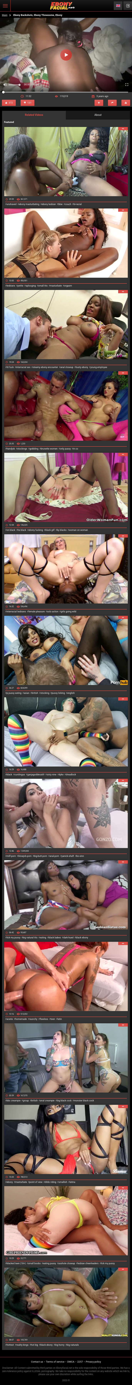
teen (53, 1019)
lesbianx (11, 285)
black (9, 774)
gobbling (34, 448)
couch (68, 204)
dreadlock (71, 774)
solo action (52, 611)
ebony (10, 1182)
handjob (11, 448)
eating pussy (49, 1263)
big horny (59, 1345)
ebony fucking (36, 530)
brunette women (49, 448)
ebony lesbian (49, 204)
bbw (60, 204)
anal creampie (47, 1100)
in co (75, 448)
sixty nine (51, 774)
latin (59, 1019)
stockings (22, 448)
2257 (80, 1361)
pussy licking (58, 693)
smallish (63, 1182)
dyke (61, 774)
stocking (45, 693)
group (26, 1100)
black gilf (50, 530)
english (71, 693)
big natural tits (30, 937)
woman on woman (78, 530)
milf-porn (11, 856)
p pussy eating (14, 693)
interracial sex (23, 367)
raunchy (33, 1019)
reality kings (22, 1345)
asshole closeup (66, 1263)
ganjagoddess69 (35, 774)
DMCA (70, 1361)
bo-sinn (80, 856)
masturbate (56, 285)
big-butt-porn (40, 856)
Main (4, 15)
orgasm (68, 285)
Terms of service (55, 1361)
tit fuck (10, 367)
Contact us (37, 1361)
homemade (21, 1019)
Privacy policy (93, 1361)
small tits (43, 285)
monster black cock (84, 1100)
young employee (98, 367)
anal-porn (54, 856)
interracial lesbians (16, 611)
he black (22, 530)
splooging (31, 285)
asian (26, 693)
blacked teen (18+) (16, 1263)
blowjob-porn (25, 856)
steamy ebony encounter (45, 367)
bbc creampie (13, 1100)
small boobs (34, 1263)
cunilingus (19, 774)
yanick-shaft (67, 856)
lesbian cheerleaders (88, 1263)
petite (20, 285)
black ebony (82, 937)
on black (11, 530)
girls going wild (68, 611)
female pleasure (36, 611)
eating (43, 937)
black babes (55, 937)
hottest (10, 1345)
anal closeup (66, 367)
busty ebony (82, 367)
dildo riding (50, 1182)
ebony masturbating (29, 204)
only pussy (65, 448)
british (35, 693)
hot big (34, 1345)
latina (72, 1182)
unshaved (11, 204)
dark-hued (68, 937)
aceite (10, 1019)
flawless (44, 1019)
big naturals (73, 1345)
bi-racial (78, 204)
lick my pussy (13, 937)
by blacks (61, 530)
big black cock (64, 1100)
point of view (35, 1182)
